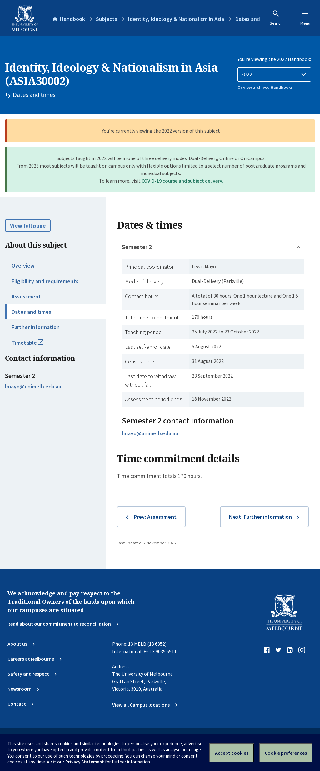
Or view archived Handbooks (265, 87)
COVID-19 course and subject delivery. (182, 181)
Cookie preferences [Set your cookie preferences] (286, 753)
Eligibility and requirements (45, 281)
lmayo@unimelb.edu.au (33, 386)
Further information (36, 327)
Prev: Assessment (155, 516)
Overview (23, 265)
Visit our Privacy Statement (75, 762)
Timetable (34, 345)
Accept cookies (231, 753)
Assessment (26, 296)
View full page (28, 225)
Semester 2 (137, 247)
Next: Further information (260, 516)
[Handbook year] (274, 74)
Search (276, 18)
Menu (305, 18)
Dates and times (31, 311)
